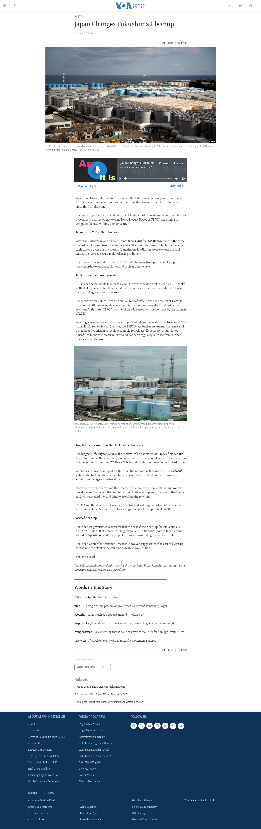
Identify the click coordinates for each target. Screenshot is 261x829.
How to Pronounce (89, 781)
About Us (33, 724)
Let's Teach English (90, 762)
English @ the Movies (91, 730)
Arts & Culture (36, 819)
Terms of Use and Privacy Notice (46, 737)
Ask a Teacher (88, 807)
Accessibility (35, 743)
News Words (86, 775)
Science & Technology (144, 807)
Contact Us (34, 730)
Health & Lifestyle (142, 800)
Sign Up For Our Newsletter (43, 756)
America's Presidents (40, 807)
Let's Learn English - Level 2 (95, 756)
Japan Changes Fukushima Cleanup (143, 163)
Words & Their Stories (144, 819)
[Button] (167, 43)
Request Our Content (40, 749)
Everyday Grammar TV (92, 737)
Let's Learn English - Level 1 (95, 749)
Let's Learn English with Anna (96, 743)
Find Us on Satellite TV (41, 768)
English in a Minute (90, 724)
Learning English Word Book (44, 775)
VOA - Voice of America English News (145, 167)
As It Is (79, 16)
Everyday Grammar (91, 819)
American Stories (38, 813)
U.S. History (138, 813)
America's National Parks (42, 800)
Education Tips (88, 813)
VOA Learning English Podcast (201, 800)
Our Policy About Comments (44, 781)
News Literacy (87, 768)
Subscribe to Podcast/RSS (42, 762)
